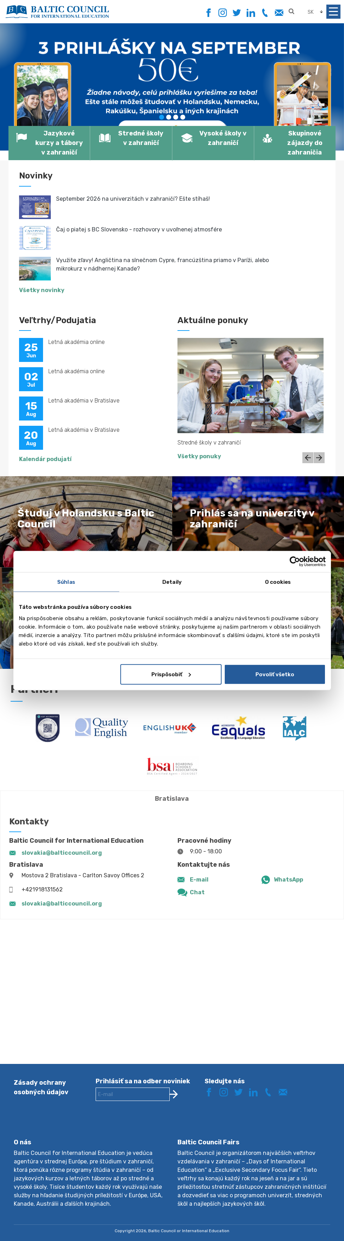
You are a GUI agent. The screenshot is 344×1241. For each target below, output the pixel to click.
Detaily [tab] (172, 582)
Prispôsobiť (171, 674)
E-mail (199, 879)
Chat (197, 892)
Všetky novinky (42, 290)
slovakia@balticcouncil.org (62, 852)
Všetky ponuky (199, 456)
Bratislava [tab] (172, 799)
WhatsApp (288, 879)
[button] (26, 87)
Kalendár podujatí (45, 459)
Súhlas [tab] (66, 582)
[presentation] (149, 1125)
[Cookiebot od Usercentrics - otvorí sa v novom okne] (295, 561)
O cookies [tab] (278, 582)
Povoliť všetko (274, 674)
